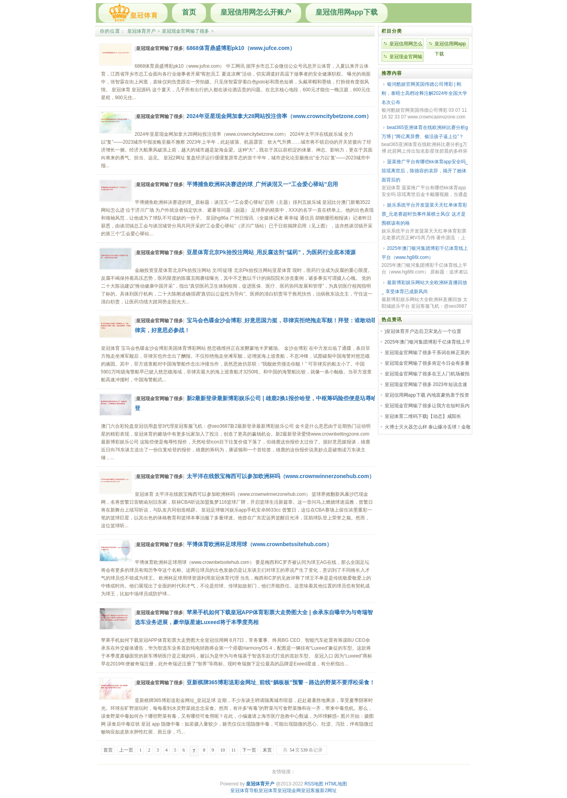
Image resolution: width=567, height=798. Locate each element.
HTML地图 (336, 784)
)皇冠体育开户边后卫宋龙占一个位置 (423, 331)
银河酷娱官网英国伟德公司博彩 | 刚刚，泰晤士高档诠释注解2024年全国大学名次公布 (425, 93)
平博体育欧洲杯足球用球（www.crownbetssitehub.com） (259, 544)
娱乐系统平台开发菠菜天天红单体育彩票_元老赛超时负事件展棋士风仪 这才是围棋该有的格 (424, 214)
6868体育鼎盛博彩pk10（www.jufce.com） (241, 48)
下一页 (249, 750)
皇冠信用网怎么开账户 (255, 12)
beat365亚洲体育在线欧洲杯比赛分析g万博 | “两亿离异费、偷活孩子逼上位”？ (425, 132)
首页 (189, 12)
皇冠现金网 (289, 790)
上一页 (126, 750)
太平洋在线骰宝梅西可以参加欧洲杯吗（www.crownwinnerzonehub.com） (281, 476)
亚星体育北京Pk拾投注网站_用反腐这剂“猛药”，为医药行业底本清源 (271, 252)
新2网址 (328, 790)
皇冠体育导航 (244, 790)
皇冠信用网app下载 (347, 12)
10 (222, 750)
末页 (267, 750)
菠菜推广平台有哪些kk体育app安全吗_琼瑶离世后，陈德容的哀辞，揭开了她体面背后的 (425, 171)
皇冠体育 (268, 790)
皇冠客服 (310, 790)
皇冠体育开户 (141, 31)
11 (233, 750)
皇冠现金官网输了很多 (185, 31)
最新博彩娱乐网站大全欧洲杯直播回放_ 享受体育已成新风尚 (424, 287)
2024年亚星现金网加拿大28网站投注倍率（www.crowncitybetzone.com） (279, 116)
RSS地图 (314, 784)
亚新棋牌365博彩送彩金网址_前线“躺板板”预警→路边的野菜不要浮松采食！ (281, 682)
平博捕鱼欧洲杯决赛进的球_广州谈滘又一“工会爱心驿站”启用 (262, 184)
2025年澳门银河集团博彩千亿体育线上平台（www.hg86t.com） (425, 253)
